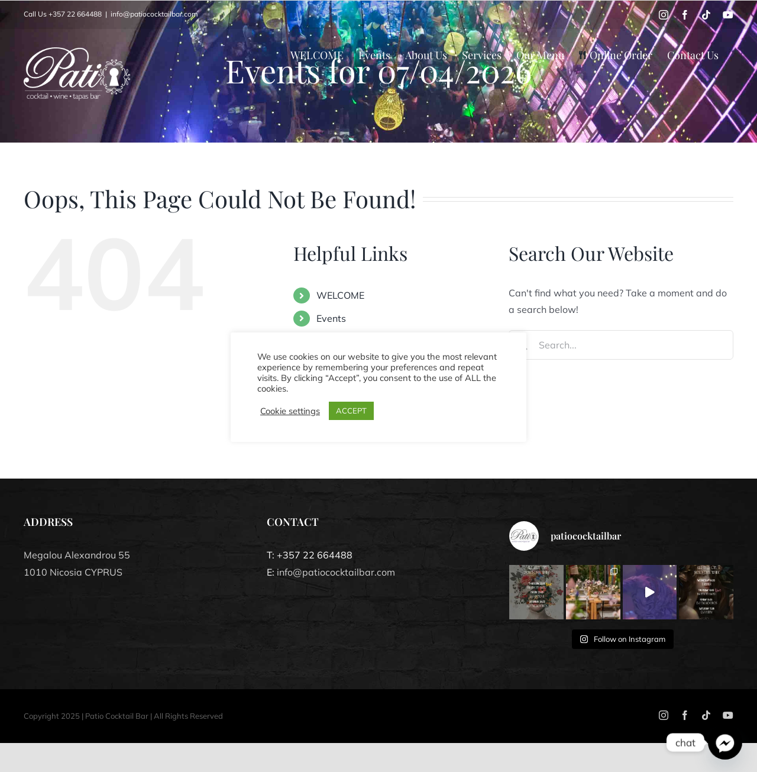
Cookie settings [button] (290, 411)
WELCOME (340, 295)
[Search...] (621, 345)
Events (331, 318)
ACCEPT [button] (351, 410)
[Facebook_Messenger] (725, 742)
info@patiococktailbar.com (154, 13)
